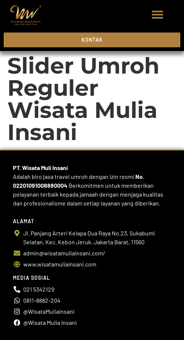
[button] (157, 14)
